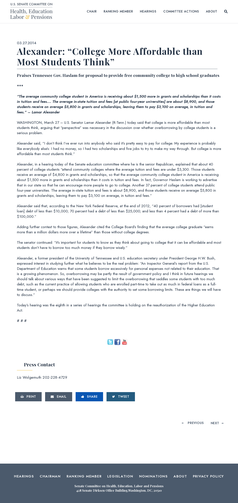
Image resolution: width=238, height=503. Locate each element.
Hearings (148, 11)
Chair (92, 11)
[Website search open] (226, 11)
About (211, 11)
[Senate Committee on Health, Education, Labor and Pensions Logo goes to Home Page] (32, 11)
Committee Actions (181, 11)
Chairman (50, 476)
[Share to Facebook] (89, 396)
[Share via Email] (58, 396)
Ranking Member (118, 11)
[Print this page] (28, 396)
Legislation (120, 476)
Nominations (153, 476)
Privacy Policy (208, 476)
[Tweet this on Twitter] (121, 396)
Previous (196, 423)
